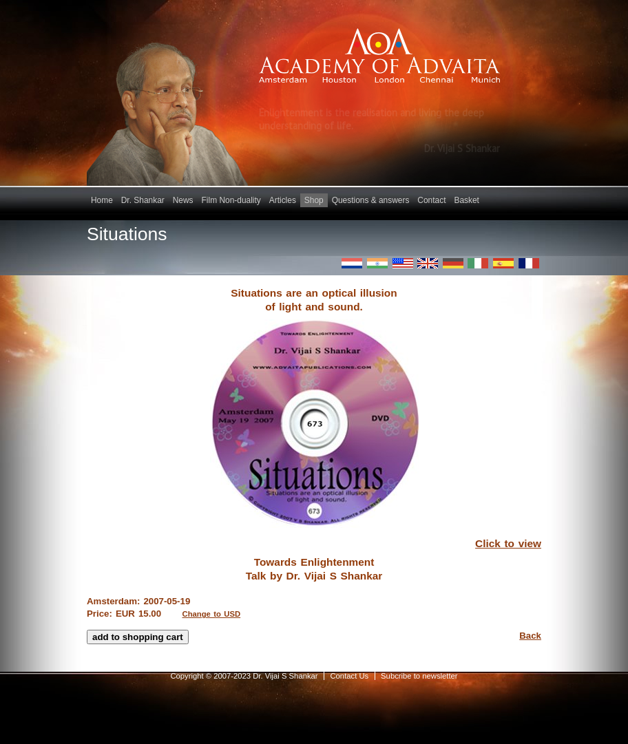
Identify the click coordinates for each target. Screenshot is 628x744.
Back (530, 635)
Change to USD (211, 614)
